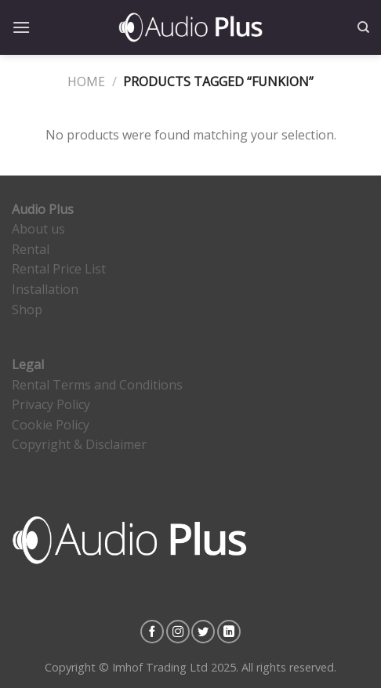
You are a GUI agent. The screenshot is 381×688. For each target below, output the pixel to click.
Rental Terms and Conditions (97, 384)
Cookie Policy (50, 424)
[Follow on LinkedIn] (229, 631)
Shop (27, 309)
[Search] (363, 27)
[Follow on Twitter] (203, 631)
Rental (30, 249)
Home (86, 81)
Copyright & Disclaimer (79, 444)
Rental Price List (59, 268)
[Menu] (21, 27)
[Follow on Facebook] (152, 631)
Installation (45, 289)
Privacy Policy (51, 404)
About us (38, 228)
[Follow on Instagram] (178, 631)
